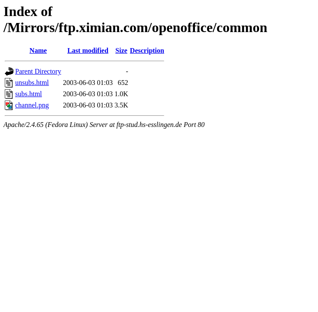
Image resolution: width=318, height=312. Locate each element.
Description (147, 50)
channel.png (32, 105)
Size (121, 50)
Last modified (87, 50)
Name (38, 50)
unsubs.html (32, 82)
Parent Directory (38, 71)
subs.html (28, 94)
